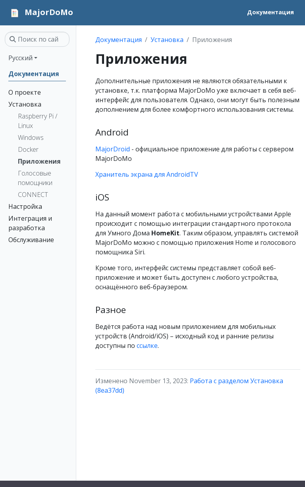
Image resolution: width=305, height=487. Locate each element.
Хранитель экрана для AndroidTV (146, 174)
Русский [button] (20, 57)
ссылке (147, 345)
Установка (167, 39)
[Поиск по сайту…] (37, 39)
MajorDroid (112, 149)
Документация (118, 39)
